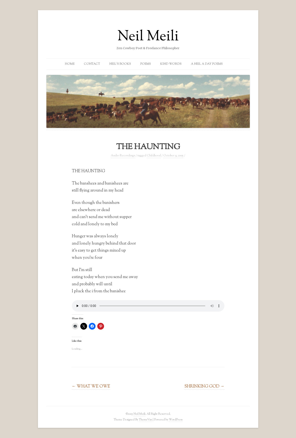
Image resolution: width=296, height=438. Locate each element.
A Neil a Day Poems (207, 64)
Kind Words (171, 64)
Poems (145, 64)
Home (70, 64)
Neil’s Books (120, 64)
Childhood (154, 156)
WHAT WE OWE (91, 386)
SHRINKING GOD (204, 386)
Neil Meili (148, 37)
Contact (92, 64)
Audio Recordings (123, 156)
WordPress (175, 420)
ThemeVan (145, 420)
